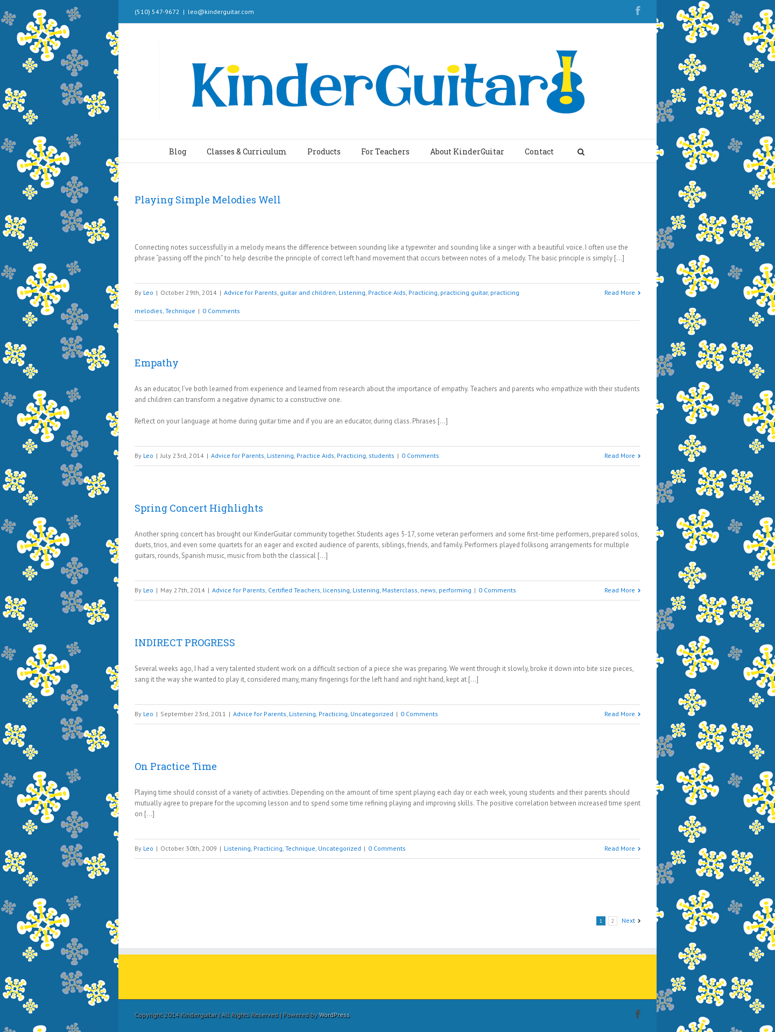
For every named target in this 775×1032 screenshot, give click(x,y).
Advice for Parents (250, 292)
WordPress (334, 1014)
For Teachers (385, 151)
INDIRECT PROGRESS (185, 642)
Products (324, 151)
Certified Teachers (294, 590)
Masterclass (400, 590)
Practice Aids (387, 292)
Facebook (638, 10)
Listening (352, 292)
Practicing (423, 292)
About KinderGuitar (467, 151)
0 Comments (221, 311)
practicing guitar (464, 292)
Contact (539, 151)
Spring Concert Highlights (199, 507)
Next (628, 920)
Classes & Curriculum (247, 151)
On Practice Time (176, 766)
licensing (336, 590)
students (381, 455)
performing (455, 590)
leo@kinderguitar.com (221, 12)
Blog (177, 151)
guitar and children (308, 292)
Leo (148, 292)
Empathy (157, 362)
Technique (180, 311)
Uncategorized (371, 714)
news (428, 590)
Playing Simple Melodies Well (208, 199)
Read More (619, 292)
